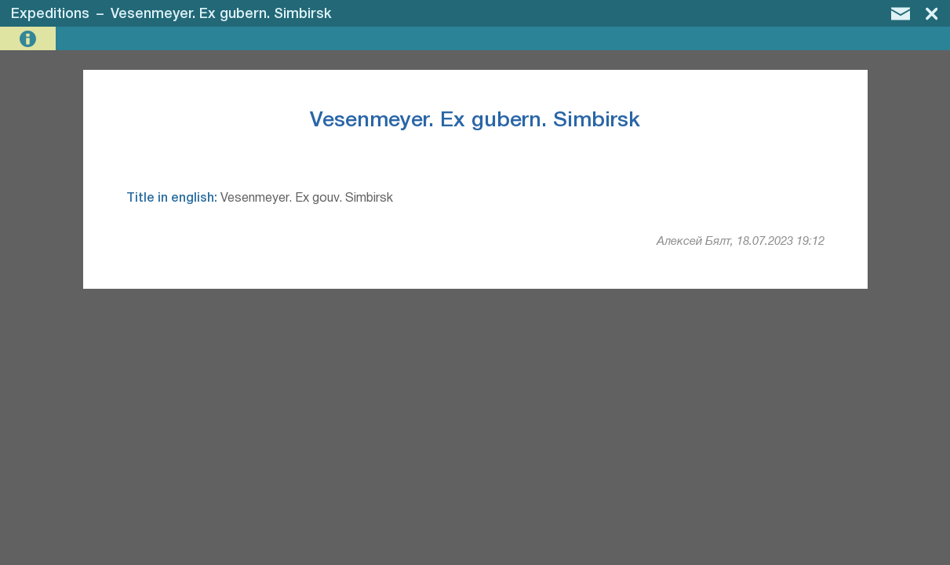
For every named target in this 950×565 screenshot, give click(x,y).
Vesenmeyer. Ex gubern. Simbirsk (221, 14)
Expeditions (50, 14)
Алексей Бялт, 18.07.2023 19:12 (740, 241)
